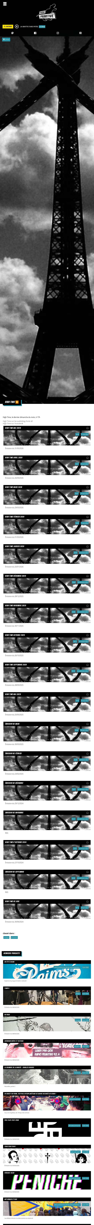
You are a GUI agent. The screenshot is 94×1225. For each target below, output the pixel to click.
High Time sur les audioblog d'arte (17, 421)
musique (6, 937)
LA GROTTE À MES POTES (29, 27)
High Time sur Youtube (12, 423)
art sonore (14, 937)
